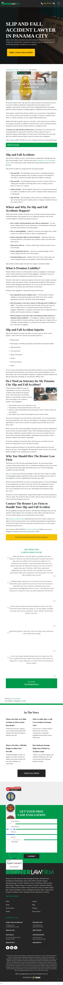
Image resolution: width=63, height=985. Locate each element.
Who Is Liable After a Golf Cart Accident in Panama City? (42, 723)
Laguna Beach (10, 892)
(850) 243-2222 (10, 933)
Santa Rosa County (37, 888)
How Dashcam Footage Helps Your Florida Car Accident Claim (41, 749)
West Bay (43, 892)
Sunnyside (42, 890)
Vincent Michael (16, 699)
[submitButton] (31, 857)
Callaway (17, 895)
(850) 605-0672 (10, 946)
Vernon (30, 892)
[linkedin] (11, 950)
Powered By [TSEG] (31, 981)
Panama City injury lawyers (17, 519)
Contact (34, 904)
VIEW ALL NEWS (31, 774)
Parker (48, 890)
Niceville (39, 881)
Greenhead (24, 892)
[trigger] (50, 3)
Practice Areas (10, 911)
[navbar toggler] (54, 3)
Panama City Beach (34, 886)
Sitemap (34, 911)
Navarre (32, 883)
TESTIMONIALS (31, 683)
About (8, 907)
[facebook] (7, 950)
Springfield (35, 890)
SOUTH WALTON (39, 938)
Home (8, 904)
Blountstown (10, 895)
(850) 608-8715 (37, 946)
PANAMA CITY (38, 925)
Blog (33, 907)
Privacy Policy (36, 914)
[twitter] (15, 950)
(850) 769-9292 (42, 3)
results (10, 474)
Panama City (23, 886)
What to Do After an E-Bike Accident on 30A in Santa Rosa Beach (16, 723)
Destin (26, 881)
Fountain (18, 892)
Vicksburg (37, 892)
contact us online (32, 530)
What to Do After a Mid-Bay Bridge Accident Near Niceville (16, 749)
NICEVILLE (10, 938)
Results (8, 914)
